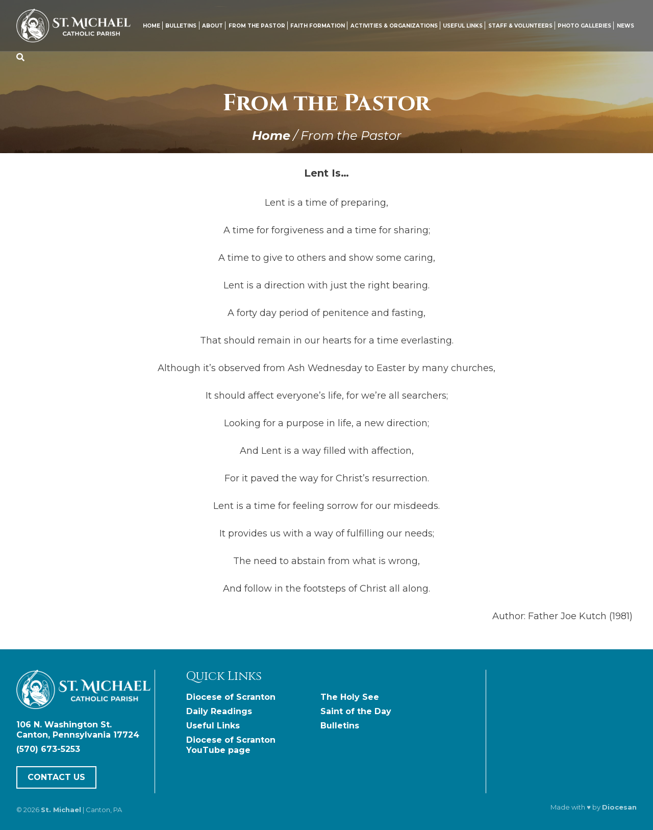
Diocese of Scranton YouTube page (230, 745)
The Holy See (349, 697)
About (212, 25)
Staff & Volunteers (520, 25)
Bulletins (180, 25)
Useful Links (463, 25)
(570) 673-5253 (48, 749)
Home (151, 25)
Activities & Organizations (394, 25)
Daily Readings (219, 711)
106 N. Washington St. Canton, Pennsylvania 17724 (77, 730)
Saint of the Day (355, 711)
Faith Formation (317, 25)
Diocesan (619, 807)
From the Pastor (257, 25)
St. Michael (61, 809)
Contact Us (56, 778)
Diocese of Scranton (230, 697)
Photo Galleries (584, 25)
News (625, 25)
